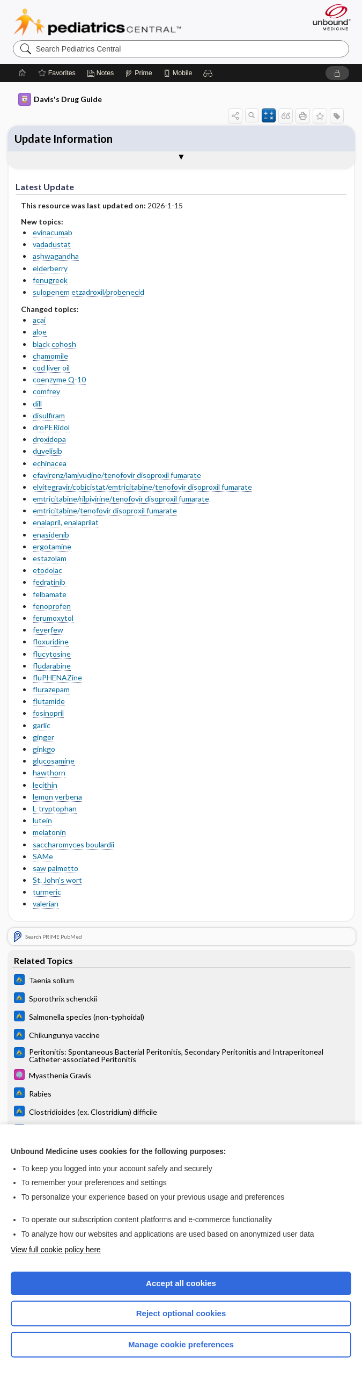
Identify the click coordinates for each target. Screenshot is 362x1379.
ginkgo (44, 748)
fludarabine (52, 665)
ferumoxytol (53, 617)
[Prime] (138, 73)
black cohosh (54, 344)
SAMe (43, 856)
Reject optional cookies (181, 1313)
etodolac (47, 570)
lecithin (45, 784)
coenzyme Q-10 (59, 379)
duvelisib (47, 450)
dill (37, 403)
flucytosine (52, 653)
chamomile (50, 355)
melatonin (49, 832)
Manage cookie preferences (181, 1344)
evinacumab (52, 232)
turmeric (47, 891)
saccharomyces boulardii (73, 844)
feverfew (48, 629)
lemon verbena (57, 796)
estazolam (50, 558)
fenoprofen (52, 606)
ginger (43, 737)
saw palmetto (55, 868)
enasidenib (51, 534)
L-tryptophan (55, 808)
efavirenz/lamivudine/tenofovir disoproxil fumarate (117, 475)
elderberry (50, 268)
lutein (42, 820)
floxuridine (51, 641)
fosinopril (48, 712)
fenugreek (50, 280)
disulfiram (49, 415)
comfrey (46, 391)
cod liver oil (51, 367)
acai (39, 319)
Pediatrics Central (97, 22)
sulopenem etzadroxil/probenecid (88, 291)
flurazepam (51, 689)
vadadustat (52, 244)
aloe (40, 331)
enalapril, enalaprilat (66, 522)
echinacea (50, 463)
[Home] (22, 73)
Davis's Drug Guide (60, 99)
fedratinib (49, 581)
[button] (208, 73)
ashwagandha (56, 255)
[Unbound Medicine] (328, 17)
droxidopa (49, 439)
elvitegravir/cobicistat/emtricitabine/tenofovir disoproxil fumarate (142, 486)
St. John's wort (57, 879)
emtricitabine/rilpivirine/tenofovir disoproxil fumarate (121, 498)
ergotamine (52, 546)
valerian (45, 903)
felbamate (50, 594)
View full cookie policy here (56, 1249)
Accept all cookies (181, 1283)
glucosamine (54, 760)
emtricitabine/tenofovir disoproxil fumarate (105, 510)
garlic (41, 725)
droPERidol (51, 427)
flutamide (49, 701)
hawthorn (49, 772)
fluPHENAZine (57, 677)
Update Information (63, 138)
